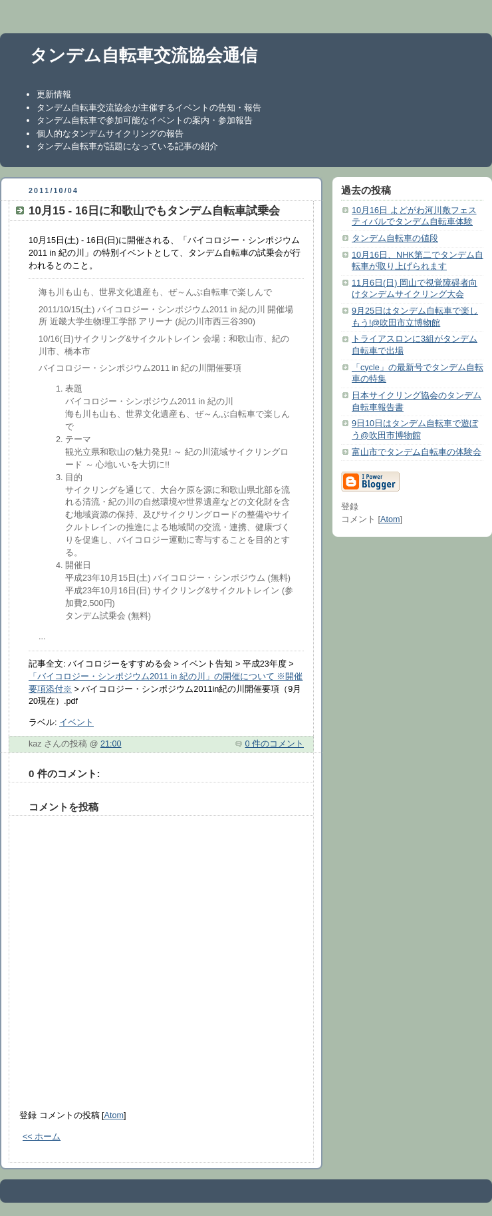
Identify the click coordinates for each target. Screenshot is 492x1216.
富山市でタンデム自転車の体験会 (416, 452)
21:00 (111, 744)
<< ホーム (42, 1136)
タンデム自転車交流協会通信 (143, 55)
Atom (114, 1115)
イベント (76, 722)
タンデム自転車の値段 (395, 238)
